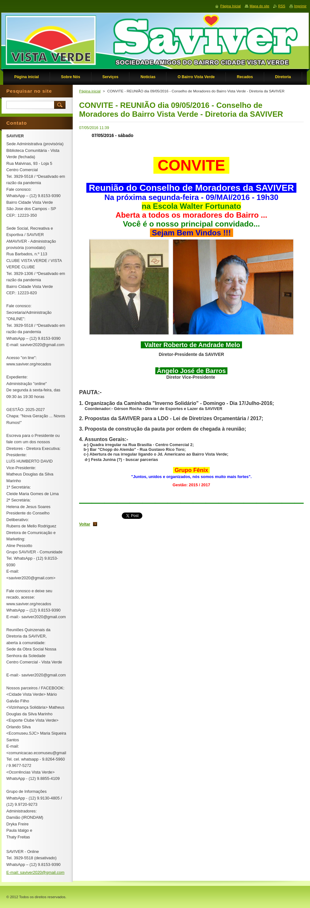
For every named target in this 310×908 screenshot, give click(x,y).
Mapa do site (259, 6)
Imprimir (300, 6)
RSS (281, 6)
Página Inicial (230, 6)
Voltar (84, 524)
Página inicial (90, 91)
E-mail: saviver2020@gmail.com (35, 872)
